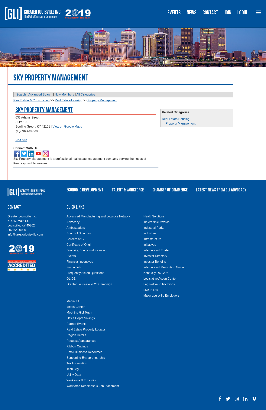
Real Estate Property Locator (85, 329)
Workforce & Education (81, 380)
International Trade (155, 250)
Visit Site (21, 140)
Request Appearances (81, 340)
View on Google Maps (67, 126)
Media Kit (72, 301)
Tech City (72, 369)
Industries (149, 233)
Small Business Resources (84, 352)
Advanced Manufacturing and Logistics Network (98, 216)
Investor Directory (155, 256)
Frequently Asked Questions (85, 273)
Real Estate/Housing (175, 119)
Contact (210, 12)
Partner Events (76, 323)
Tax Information (76, 363)
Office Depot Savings (80, 318)
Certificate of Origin (79, 244)
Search (21, 94)
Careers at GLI (76, 239)
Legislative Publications (159, 284)
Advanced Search (40, 94)
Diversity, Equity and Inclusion (86, 250)
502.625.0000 (17, 230)
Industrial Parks (153, 227)
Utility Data (73, 374)
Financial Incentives (79, 261)
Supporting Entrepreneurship (85, 357)
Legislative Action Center (160, 278)
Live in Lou (150, 289)
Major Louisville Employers (161, 295)
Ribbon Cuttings (77, 346)
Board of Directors (78, 233)
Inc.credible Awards (156, 222)
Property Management (180, 123)
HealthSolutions (153, 216)
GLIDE (71, 278)
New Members (64, 94)
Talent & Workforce (128, 190)
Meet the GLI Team (79, 312)
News (191, 12)
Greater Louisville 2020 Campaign (89, 284)
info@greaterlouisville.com (25, 234)
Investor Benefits (154, 261)
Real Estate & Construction (31, 100)
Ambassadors (75, 227)
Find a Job (73, 267)
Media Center (75, 306)
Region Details (76, 335)
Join (227, 12)
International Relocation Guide (163, 267)
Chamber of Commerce (170, 190)
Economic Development (84, 190)
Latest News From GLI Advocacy (221, 190)
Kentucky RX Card (155, 273)
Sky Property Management (44, 110)
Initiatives (149, 244)
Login (242, 12)
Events (174, 12)
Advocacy (72, 222)
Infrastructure (152, 239)
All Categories (85, 94)
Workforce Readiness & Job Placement (92, 386)
